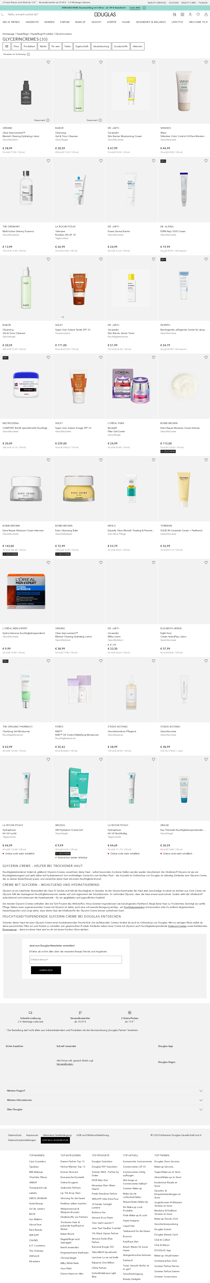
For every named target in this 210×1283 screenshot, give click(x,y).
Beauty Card (189, 3)
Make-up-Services (163, 1166)
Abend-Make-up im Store (167, 1177)
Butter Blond (67, 1234)
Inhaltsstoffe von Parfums (74, 1217)
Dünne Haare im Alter (72, 1273)
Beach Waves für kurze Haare (135, 1249)
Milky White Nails (70, 1263)
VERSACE (34, 1256)
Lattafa (33, 1193)
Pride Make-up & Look (135, 1215)
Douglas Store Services (166, 1161)
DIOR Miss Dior (100, 1180)
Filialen (203, 3)
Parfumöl (128, 1260)
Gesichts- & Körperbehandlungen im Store (167, 1194)
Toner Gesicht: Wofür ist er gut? (136, 1267)
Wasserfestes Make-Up (135, 1202)
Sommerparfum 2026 (165, 1261)
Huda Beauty (36, 1203)
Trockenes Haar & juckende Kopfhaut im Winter (72, 1226)
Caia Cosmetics (37, 1161)
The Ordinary (36, 1250)
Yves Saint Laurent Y (103, 1223)
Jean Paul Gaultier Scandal (106, 1228)
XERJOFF (34, 1235)
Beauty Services (157, 3)
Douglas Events (162, 1229)
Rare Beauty (35, 1229)
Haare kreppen (131, 1220)
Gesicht (97, 22)
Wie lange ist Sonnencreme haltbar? (135, 1182)
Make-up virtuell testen (166, 1255)
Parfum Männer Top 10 (73, 1166)
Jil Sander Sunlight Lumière (102, 1206)
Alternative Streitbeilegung (57, 1135)
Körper (111, 22)
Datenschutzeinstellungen (22, 1140)
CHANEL (33, 1240)
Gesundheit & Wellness (151, 22)
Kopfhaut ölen (130, 1241)
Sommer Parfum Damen (166, 1271)
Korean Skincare (69, 1172)
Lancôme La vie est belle (105, 1257)
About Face (35, 1224)
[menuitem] (13, 22)
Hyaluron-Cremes (177, 926)
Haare (126, 22)
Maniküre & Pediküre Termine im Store (165, 1212)
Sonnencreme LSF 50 (134, 1166)
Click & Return (161, 1245)
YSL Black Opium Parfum (105, 1233)
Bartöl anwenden (70, 1247)
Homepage (9, 34)
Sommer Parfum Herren (166, 1266)
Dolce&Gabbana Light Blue (104, 1275)
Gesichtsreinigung (133, 1273)
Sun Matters (35, 1219)
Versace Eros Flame (102, 1217)
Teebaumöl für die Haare (136, 1231)
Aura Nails (66, 1268)
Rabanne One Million (103, 1262)
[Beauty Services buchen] (174, 14)
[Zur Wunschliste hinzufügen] (48, 62)
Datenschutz (14, 1135)
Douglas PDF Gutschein (104, 1166)
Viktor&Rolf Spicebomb (104, 1252)
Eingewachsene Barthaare (75, 1252)
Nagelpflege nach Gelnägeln (70, 1241)
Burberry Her (99, 1212)
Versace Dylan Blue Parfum (102, 1240)
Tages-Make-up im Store (167, 1172)
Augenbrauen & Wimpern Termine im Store (168, 1204)
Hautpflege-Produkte (42, 34)
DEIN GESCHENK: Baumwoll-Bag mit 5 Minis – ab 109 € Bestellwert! (94, 8)
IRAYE (32, 1214)
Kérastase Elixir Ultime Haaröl (103, 1187)
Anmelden (46, 970)
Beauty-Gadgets (132, 1279)
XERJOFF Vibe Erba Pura (105, 1199)
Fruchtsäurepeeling (134, 907)
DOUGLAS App (162, 1250)
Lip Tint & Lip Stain (71, 1193)
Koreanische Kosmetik (72, 1177)
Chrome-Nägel (68, 1258)
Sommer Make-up (132, 1188)
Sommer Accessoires (165, 1276)
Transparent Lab (38, 1187)
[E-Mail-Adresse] (75, 960)
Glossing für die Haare (73, 1198)
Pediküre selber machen (73, 1203)
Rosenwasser (10, 929)
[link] (26, 106)
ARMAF (33, 1182)
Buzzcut (127, 1236)
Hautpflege (23, 34)
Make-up (80, 22)
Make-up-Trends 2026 (166, 1218)
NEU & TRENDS (11, 22)
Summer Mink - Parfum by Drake (105, 1174)
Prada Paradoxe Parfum (104, 1193)
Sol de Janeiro (37, 1208)
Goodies (174, 3)
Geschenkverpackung (166, 1224)
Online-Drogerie (69, 1182)
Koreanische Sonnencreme (137, 1161)
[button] (105, 1090)
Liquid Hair (129, 1226)
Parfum (64, 22)
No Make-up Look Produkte (132, 1209)
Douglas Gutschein (102, 1161)
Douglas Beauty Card (166, 1234)
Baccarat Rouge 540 (103, 1247)
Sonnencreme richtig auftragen (134, 1174)
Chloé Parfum (99, 1268)
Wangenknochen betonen (137, 1255)
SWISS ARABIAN (38, 1198)
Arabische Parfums (71, 1187)
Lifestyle (177, 22)
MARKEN (49, 22)
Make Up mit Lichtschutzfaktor (132, 1195)
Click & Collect (162, 1239)
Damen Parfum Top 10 (72, 1161)
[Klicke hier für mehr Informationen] (144, 8)
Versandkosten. (65, 1064)
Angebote (32, 22)
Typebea (34, 1166)
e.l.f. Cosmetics (37, 1245)
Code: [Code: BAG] (135, 7)
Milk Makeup (36, 1172)
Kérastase (34, 1261)
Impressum (32, 1135)
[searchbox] (32, 14)
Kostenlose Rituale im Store (165, 1184)
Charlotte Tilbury (38, 1177)
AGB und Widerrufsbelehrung (92, 1135)
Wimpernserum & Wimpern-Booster (70, 1210)
